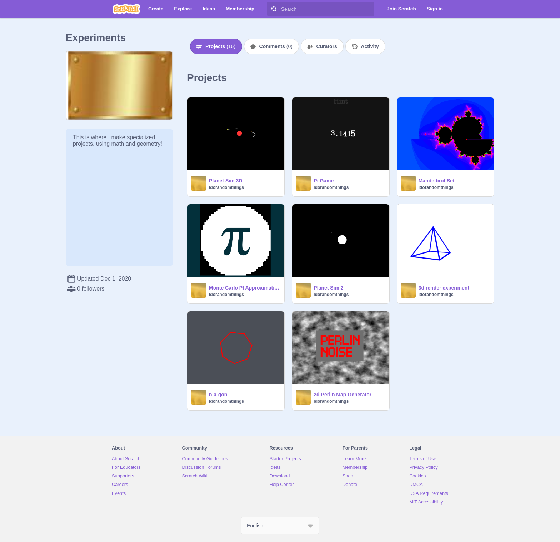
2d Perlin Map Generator (342, 394)
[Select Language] (280, 525)
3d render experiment (444, 288)
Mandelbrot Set (437, 181)
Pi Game (324, 181)
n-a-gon (218, 394)
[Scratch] (126, 9)
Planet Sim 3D (225, 181)
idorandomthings (226, 187)
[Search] (274, 9)
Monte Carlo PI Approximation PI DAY (244, 288)
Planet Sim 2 (328, 288)
